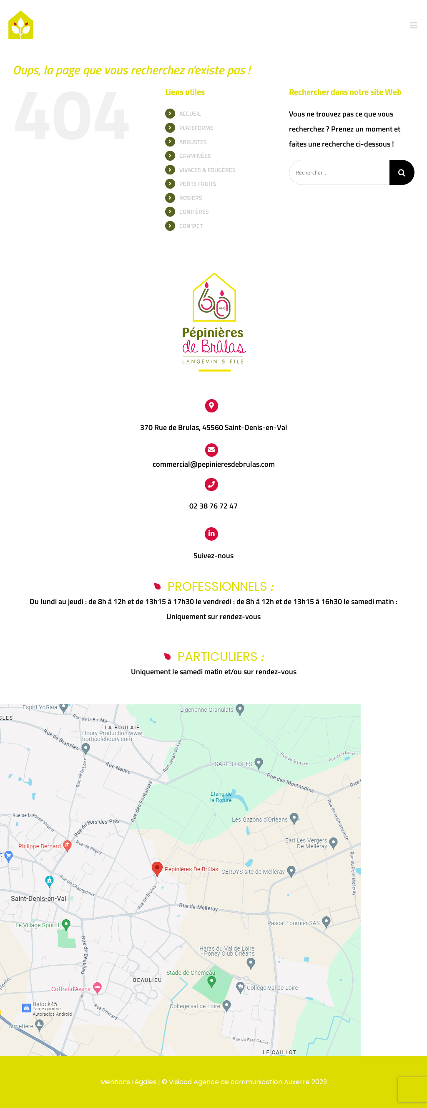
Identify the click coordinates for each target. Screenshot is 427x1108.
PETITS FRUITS (197, 183)
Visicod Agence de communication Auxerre (239, 1082)
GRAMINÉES (195, 155)
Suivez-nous (213, 555)
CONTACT (191, 225)
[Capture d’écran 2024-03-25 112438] (180, 707)
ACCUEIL (190, 113)
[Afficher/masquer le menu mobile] (414, 25)
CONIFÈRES (194, 211)
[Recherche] (401, 172)
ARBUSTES (193, 141)
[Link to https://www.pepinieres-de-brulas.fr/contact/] (212, 450)
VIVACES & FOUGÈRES (207, 169)
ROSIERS (190, 197)
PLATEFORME (196, 127)
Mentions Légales (128, 1082)
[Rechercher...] (339, 172)
